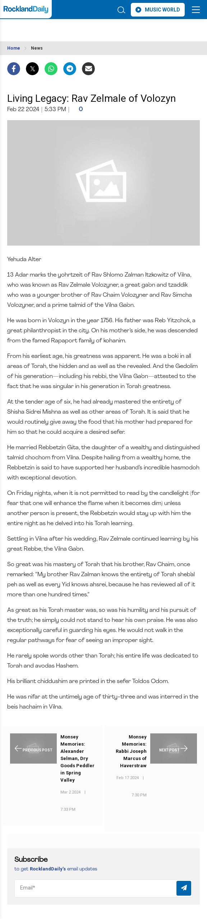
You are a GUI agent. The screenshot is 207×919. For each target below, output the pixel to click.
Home (13, 48)
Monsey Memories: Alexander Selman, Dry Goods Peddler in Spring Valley (77, 758)
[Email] (103, 888)
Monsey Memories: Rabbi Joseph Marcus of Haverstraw (131, 751)
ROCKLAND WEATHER (60, 28)
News (37, 48)
